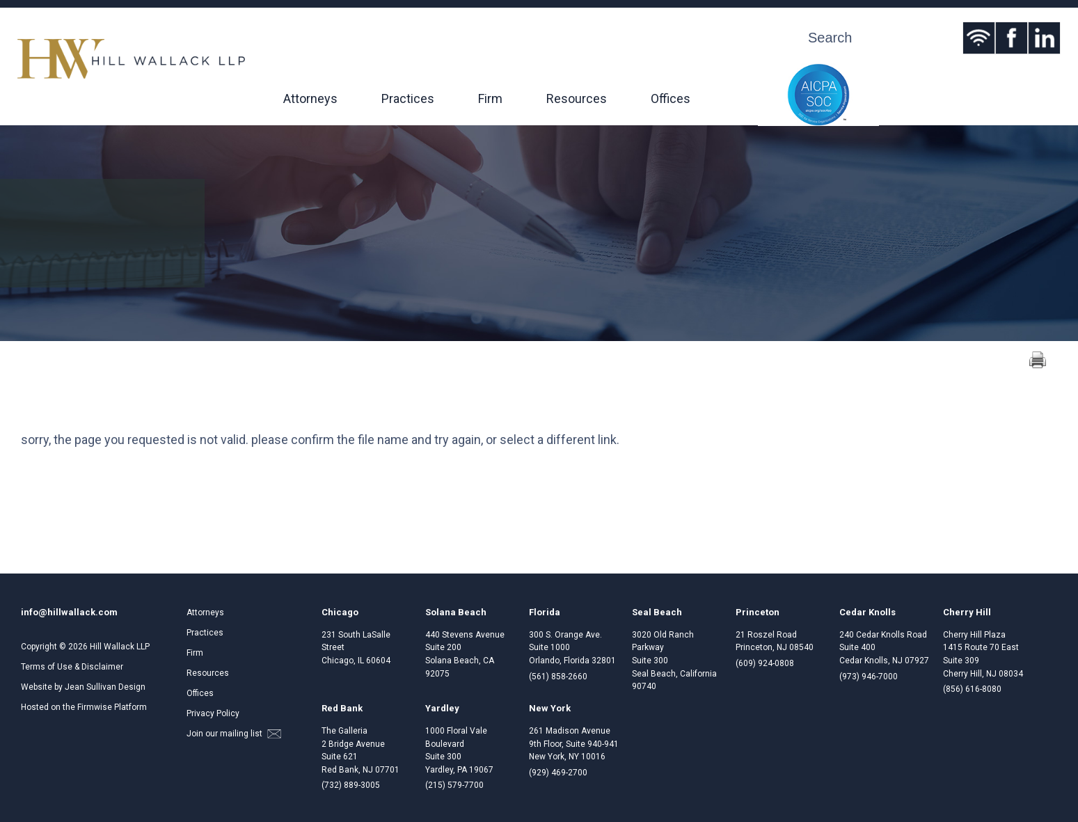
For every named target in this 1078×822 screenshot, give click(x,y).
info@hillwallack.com (69, 612)
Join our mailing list (234, 733)
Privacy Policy (213, 713)
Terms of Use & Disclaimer (72, 667)
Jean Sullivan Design (105, 687)
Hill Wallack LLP (120, 646)
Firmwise (94, 707)
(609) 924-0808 (765, 663)
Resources (576, 98)
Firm (490, 98)
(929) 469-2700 (558, 772)
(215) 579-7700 (454, 785)
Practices (407, 98)
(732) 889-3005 (351, 785)
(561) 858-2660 (558, 676)
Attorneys (310, 98)
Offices (670, 98)
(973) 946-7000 (868, 676)
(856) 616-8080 (972, 689)
